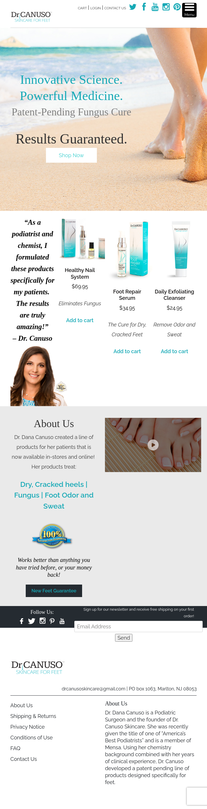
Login (95, 8)
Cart (82, 8)
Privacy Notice (27, 727)
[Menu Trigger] (189, 10)
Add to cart (80, 320)
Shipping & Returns (33, 716)
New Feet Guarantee (54, 591)
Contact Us (115, 8)
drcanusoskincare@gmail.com (93, 689)
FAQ (15, 748)
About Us (21, 705)
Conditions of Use (31, 737)
